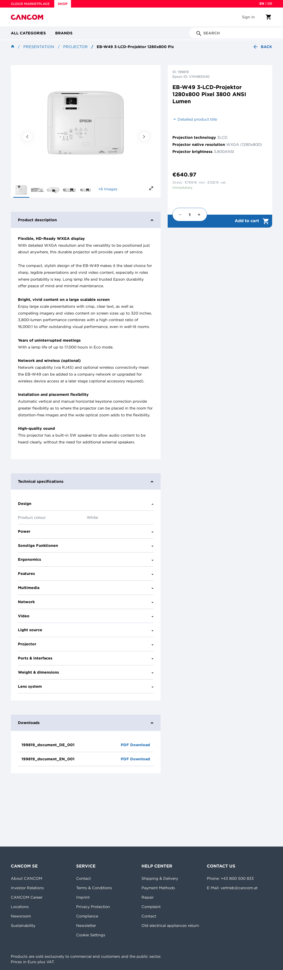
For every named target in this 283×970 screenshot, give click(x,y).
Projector (75, 46)
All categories (28, 33)
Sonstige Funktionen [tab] (86, 545)
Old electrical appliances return (170, 925)
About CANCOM (26, 878)
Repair (148, 897)
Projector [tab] (86, 644)
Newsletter (86, 925)
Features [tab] (86, 573)
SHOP (62, 4)
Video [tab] (86, 616)
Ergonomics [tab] (86, 559)
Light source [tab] (86, 629)
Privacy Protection (93, 906)
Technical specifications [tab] (86, 481)
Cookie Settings (90, 935)
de (269, 3)
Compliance (87, 916)
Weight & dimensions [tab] (86, 672)
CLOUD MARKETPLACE (30, 4)
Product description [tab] (86, 219)
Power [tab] (86, 531)
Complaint (151, 906)
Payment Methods (158, 887)
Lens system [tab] (86, 686)
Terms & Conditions (94, 887)
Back (262, 47)
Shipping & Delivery (160, 878)
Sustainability (23, 925)
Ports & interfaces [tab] (86, 658)
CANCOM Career (26, 897)
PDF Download (135, 744)
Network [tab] (86, 601)
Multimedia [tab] (86, 587)
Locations (20, 906)
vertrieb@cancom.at (239, 887)
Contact (83, 878)
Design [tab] (86, 503)
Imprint (83, 897)
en (261, 3)
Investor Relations (27, 887)
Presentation (38, 46)
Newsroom (21, 916)
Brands (63, 33)
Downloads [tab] (86, 722)
